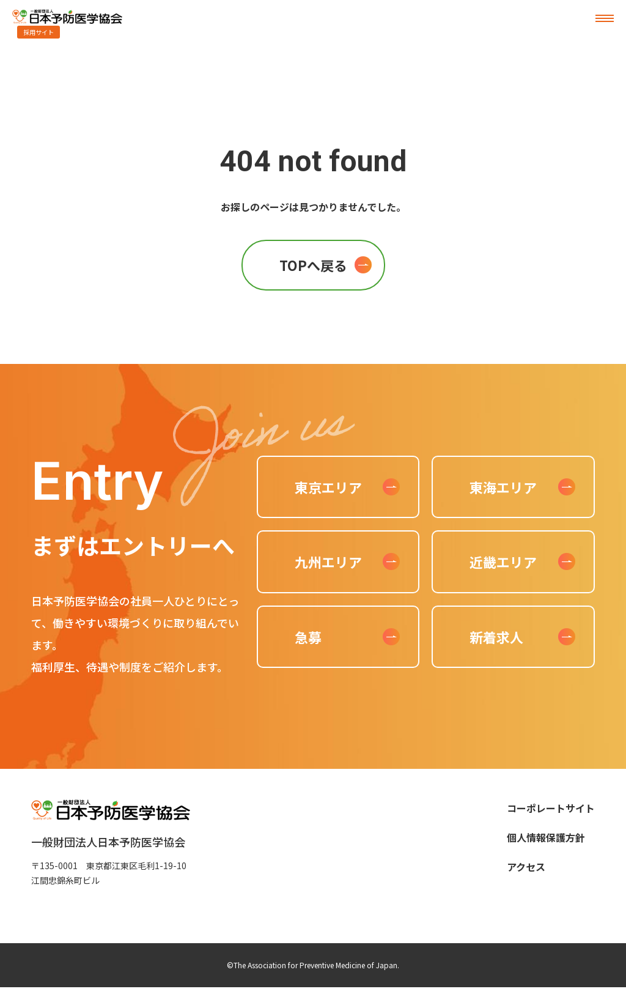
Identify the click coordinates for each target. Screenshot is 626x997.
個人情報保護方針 (546, 837)
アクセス (526, 866)
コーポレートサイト (551, 808)
